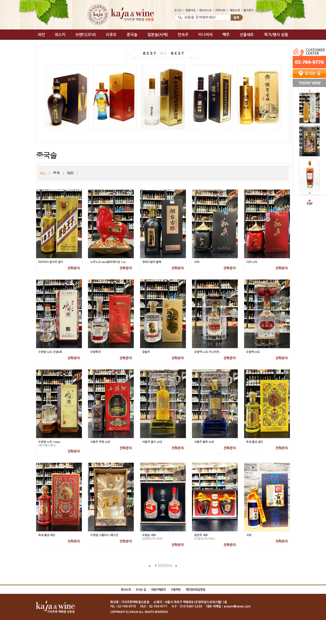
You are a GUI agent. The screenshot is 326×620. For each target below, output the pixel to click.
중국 (56, 172)
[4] (169, 565)
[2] (160, 565)
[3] (164, 565)
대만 (70, 172)
